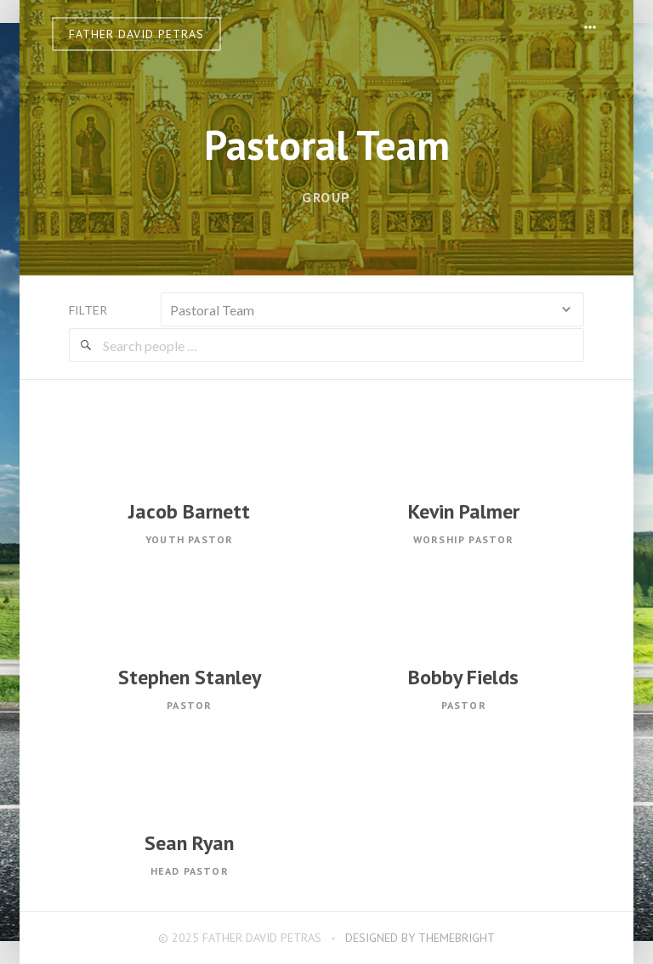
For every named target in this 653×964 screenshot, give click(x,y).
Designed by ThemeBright (420, 937)
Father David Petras (136, 34)
